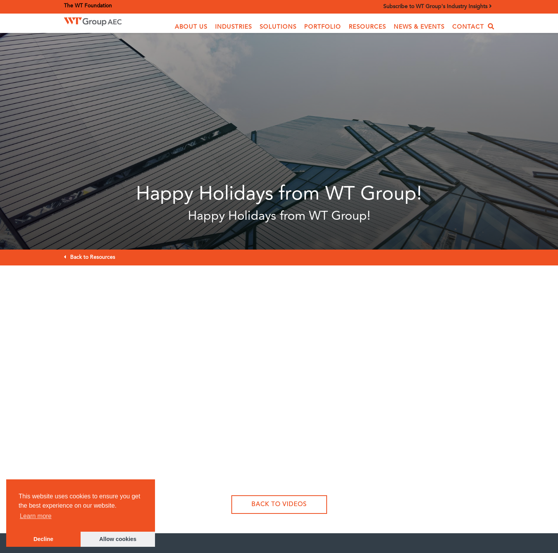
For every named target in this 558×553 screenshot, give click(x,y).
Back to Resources (92, 257)
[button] (191, 27)
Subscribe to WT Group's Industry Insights (437, 6)
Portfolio (322, 27)
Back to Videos (279, 504)
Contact (468, 27)
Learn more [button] (36, 516)
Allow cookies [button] (117, 539)
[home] (104, 21)
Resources (367, 27)
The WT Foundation (88, 6)
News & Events (419, 27)
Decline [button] (43, 539)
